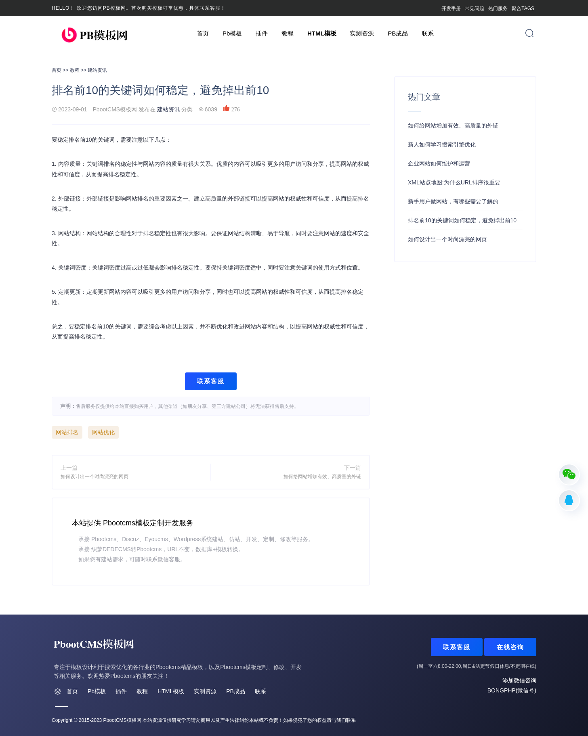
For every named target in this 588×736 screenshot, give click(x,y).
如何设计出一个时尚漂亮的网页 (94, 476)
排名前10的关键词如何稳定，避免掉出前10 (462, 220)
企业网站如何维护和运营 (439, 163)
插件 (262, 33)
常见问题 (474, 8)
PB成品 (398, 33)
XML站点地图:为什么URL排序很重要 (454, 182)
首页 (203, 33)
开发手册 (451, 8)
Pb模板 (232, 33)
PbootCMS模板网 (122, 720)
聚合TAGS (523, 8)
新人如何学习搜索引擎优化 (442, 144)
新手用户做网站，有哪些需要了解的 (453, 201)
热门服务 (498, 8)
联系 (428, 33)
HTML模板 (321, 33)
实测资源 (362, 33)
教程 (287, 33)
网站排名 (67, 432)
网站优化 (103, 432)
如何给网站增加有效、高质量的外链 (322, 476)
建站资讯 (97, 70)
